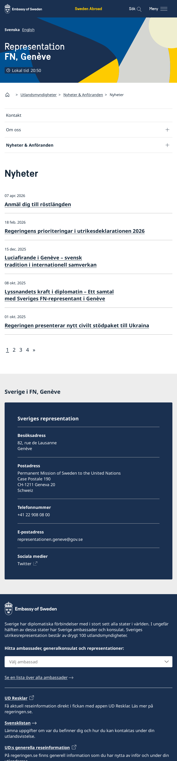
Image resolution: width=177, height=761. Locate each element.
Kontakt (13, 115)
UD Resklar (16, 698)
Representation (35, 52)
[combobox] (88, 661)
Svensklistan (18, 723)
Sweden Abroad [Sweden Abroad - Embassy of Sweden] (88, 8)
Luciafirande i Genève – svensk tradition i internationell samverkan (51, 261)
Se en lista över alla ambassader (36, 677)
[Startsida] (9, 94)
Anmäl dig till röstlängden (38, 204)
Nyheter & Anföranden (83, 94)
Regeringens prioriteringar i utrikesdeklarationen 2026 (75, 230)
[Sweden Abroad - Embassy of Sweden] (28, 8)
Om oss (13, 129)
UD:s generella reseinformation (37, 747)
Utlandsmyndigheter (39, 94)
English (28, 29)
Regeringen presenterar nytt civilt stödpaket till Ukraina (77, 325)
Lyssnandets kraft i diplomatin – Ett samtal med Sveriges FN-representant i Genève (59, 295)
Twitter (24, 563)
